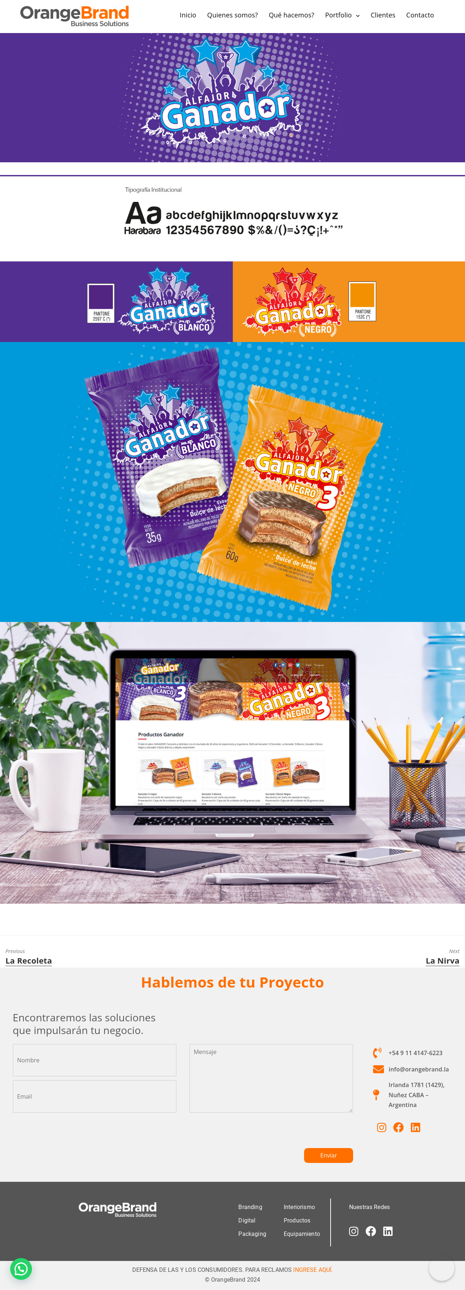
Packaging (252, 1233)
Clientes (383, 15)
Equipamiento (302, 1233)
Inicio (188, 15)
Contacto (420, 15)
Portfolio (338, 15)
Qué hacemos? (291, 15)
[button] (21, 1269)
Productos (297, 1220)
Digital (246, 1220)
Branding (250, 1207)
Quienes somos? (232, 15)
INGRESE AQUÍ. (313, 1269)
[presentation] (244, 1134)
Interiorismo (299, 1207)
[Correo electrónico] (441, 1268)
